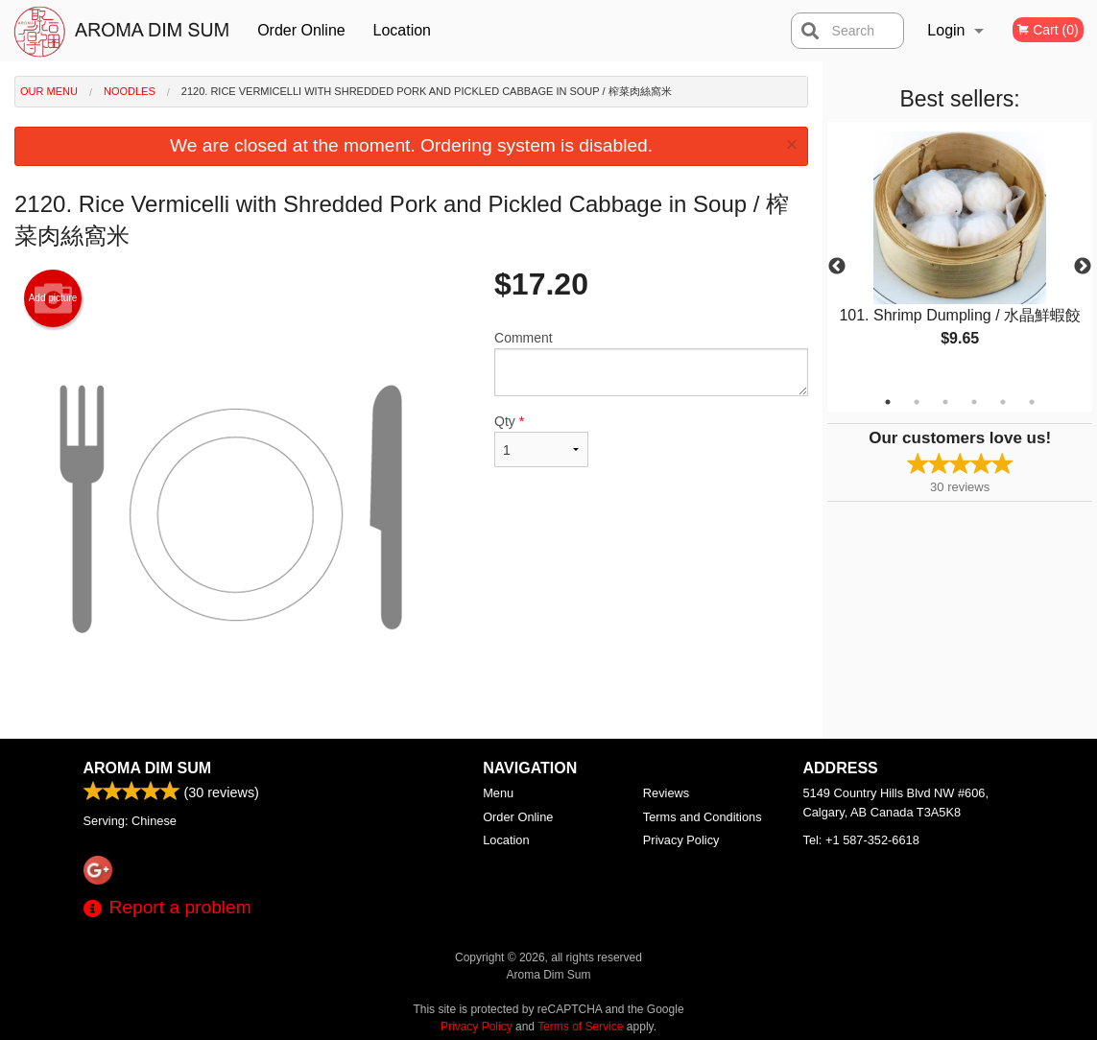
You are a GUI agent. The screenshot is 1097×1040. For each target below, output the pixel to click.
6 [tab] (1031, 402)
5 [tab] (1003, 402)
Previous (837, 266)
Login (946, 30)
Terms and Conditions (702, 817)
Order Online (301, 30)
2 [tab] (916, 402)
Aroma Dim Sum (147, 768)
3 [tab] (945, 402)
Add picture (53, 298)
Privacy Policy (681, 840)
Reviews (666, 793)
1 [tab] (887, 402)
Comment (651, 363)
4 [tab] (974, 402)
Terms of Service (580, 1026)
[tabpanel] (959, 255)
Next (1082, 266)
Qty (541, 440)
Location (402, 30)
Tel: (861, 840)
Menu (498, 793)
